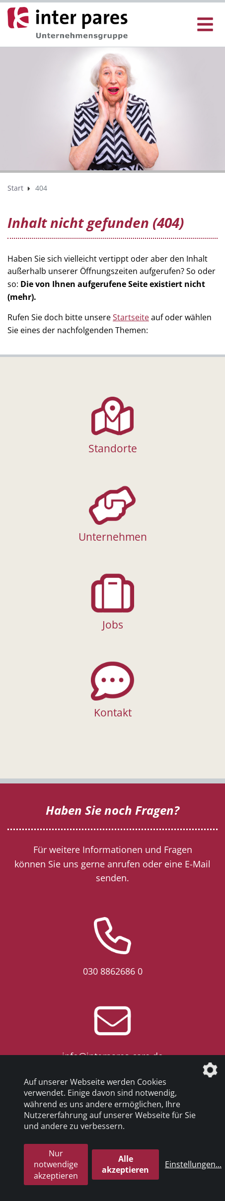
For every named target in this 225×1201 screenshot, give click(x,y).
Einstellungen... (193, 1164)
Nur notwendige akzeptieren (56, 1164)
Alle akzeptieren (125, 1164)
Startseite (131, 317)
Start (15, 188)
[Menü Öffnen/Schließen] (205, 24)
